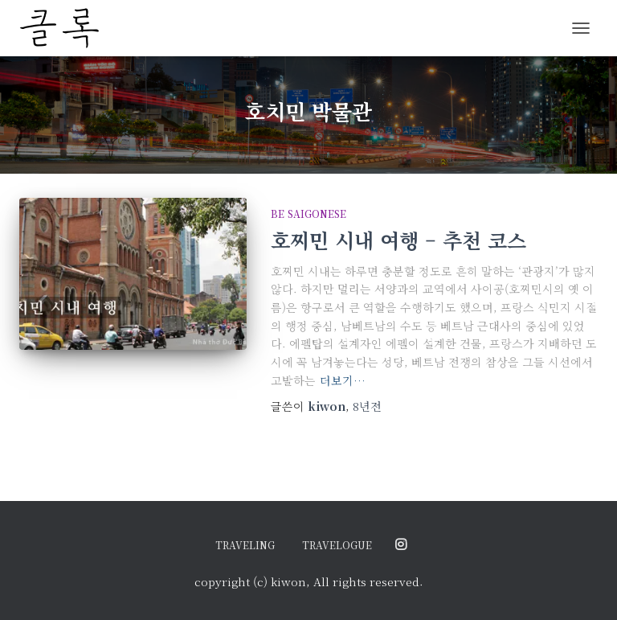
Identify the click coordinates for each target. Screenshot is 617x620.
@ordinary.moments (401, 545)
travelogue (337, 545)
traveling (245, 545)
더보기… (343, 380)
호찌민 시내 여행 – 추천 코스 (398, 239)
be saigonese (308, 213)
